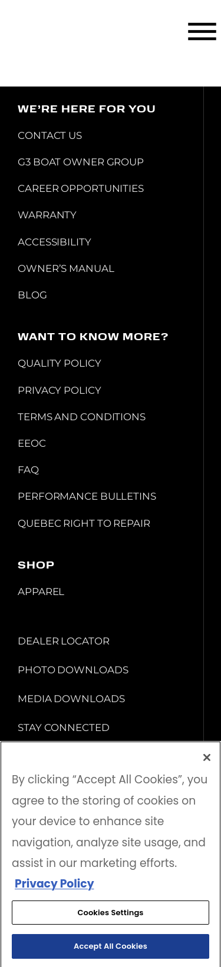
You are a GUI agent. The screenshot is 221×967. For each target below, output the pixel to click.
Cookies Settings (110, 915)
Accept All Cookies (110, 949)
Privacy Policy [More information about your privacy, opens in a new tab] (54, 887)
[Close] (207, 760)
